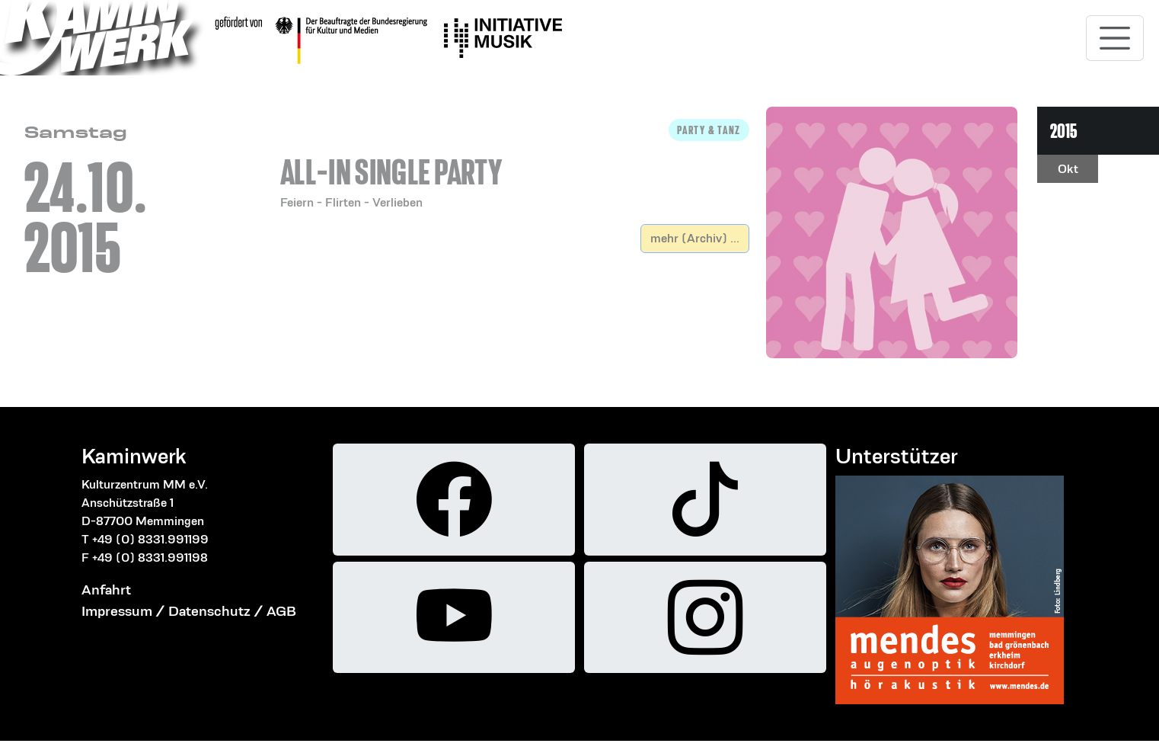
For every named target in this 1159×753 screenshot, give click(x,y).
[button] (514, 165)
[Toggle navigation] (1115, 38)
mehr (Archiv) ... (694, 238)
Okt (1068, 168)
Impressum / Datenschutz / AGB (188, 611)
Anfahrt (106, 590)
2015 (1063, 131)
